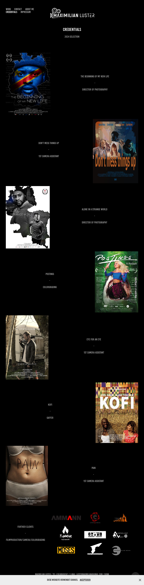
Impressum (26, 12)
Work (8, 9)
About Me (29, 9)
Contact (18, 9)
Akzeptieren (85, 579)
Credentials (11, 12)
